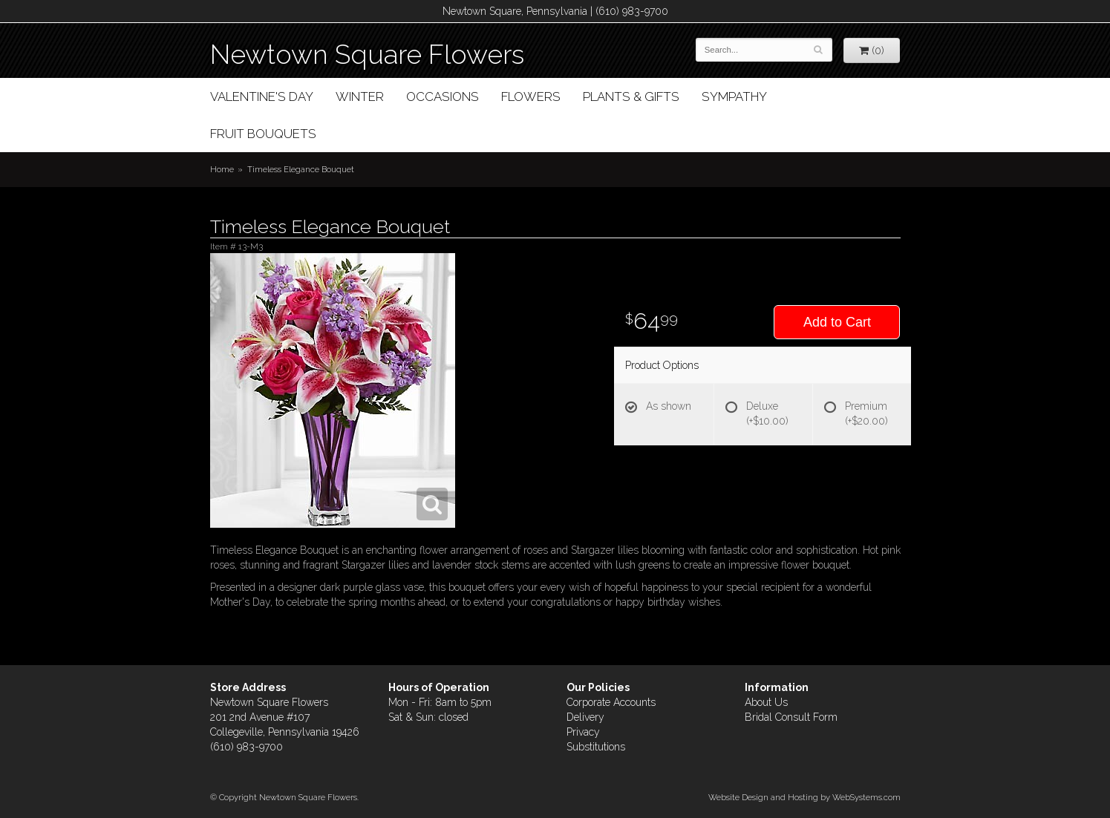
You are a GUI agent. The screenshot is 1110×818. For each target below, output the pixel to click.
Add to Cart (837, 322)
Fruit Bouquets (263, 133)
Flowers (531, 96)
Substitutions (596, 747)
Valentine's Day (261, 96)
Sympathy (734, 96)
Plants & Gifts (631, 96)
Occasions (442, 96)
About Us (766, 702)
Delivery (585, 717)
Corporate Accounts (611, 702)
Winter (360, 96)
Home (222, 169)
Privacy (583, 732)
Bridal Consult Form (791, 717)
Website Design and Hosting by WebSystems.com (804, 797)
